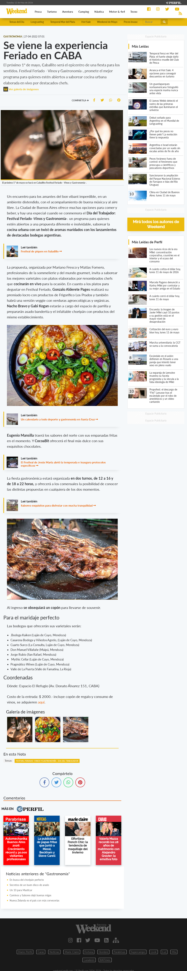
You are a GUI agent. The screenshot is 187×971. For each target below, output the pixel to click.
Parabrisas (119, 952)
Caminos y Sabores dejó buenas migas (30, 895)
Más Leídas (140, 46)
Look (154, 952)
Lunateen (89, 960)
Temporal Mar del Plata (62, 21)
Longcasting (37, 21)
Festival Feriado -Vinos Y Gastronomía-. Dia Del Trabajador (47, 761)
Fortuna (88, 952)
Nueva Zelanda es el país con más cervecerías (34, 900)
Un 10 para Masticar (21, 890)
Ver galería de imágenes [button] (21, 89)
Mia (174, 952)
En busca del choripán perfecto (27, 879)
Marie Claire (72, 952)
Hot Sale (86, 21)
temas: (8, 760)
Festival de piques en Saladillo (40, 251)
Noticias (54, 952)
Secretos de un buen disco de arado (29, 884)
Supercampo (138, 952)
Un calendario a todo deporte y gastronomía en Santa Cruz (58, 419)
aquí (41, 702)
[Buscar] (152, 21)
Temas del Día (16, 21)
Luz (164, 952)
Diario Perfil (25, 952)
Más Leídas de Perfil (147, 242)
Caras (41, 952)
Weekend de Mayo (107, 21)
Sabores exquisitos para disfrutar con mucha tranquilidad (57, 505)
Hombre (103, 952)
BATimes (105, 960)
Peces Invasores (132, 21)
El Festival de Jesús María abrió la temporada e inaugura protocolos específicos (63, 464)
